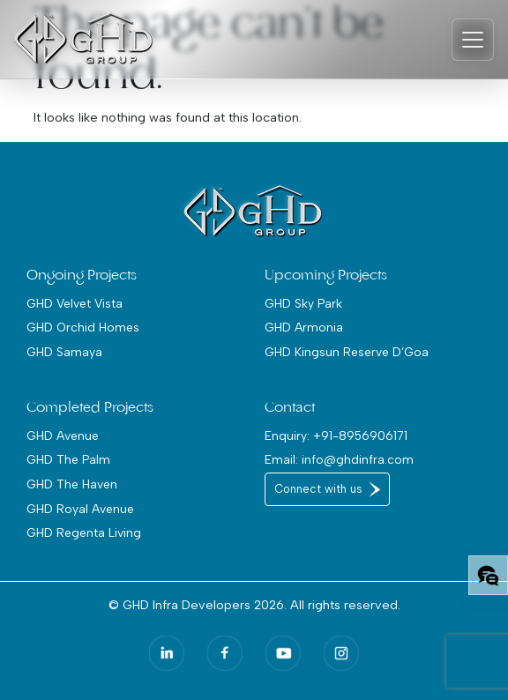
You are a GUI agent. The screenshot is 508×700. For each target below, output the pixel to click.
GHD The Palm (68, 459)
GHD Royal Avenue (80, 509)
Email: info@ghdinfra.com (339, 459)
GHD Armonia (304, 327)
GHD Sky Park (303, 303)
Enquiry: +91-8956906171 (336, 435)
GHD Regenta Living (83, 532)
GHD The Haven (71, 484)
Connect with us (318, 488)
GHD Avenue (62, 435)
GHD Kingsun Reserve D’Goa (347, 352)
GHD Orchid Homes (82, 327)
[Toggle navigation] (473, 40)
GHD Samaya (64, 352)
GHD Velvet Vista (74, 303)
